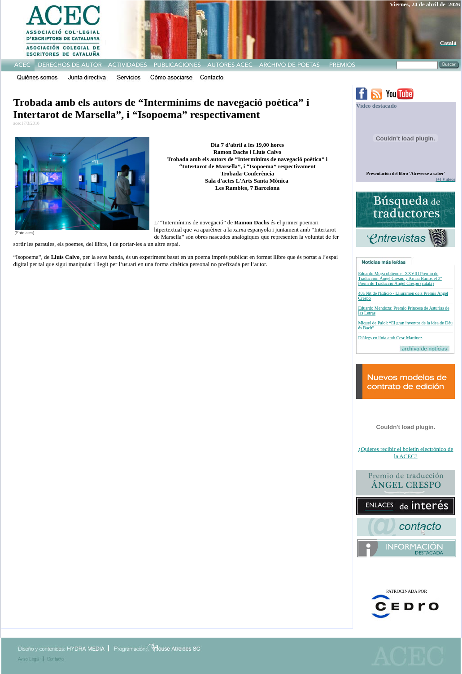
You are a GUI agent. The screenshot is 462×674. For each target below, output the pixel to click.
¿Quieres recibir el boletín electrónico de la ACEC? (405, 453)
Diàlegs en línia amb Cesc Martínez (390, 337)
